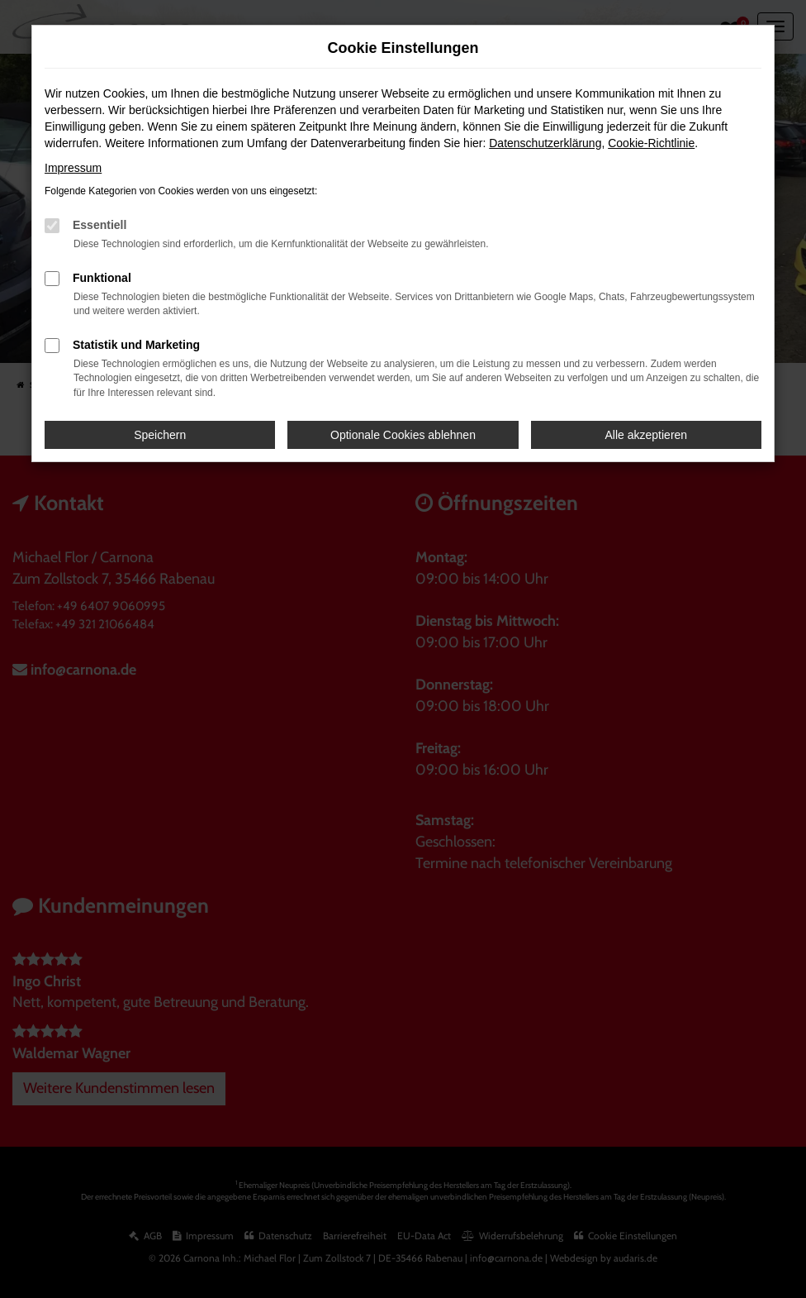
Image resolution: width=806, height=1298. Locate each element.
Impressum (73, 167)
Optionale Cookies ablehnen (403, 434)
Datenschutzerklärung (545, 143)
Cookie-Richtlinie (651, 143)
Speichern (160, 434)
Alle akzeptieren (646, 434)
